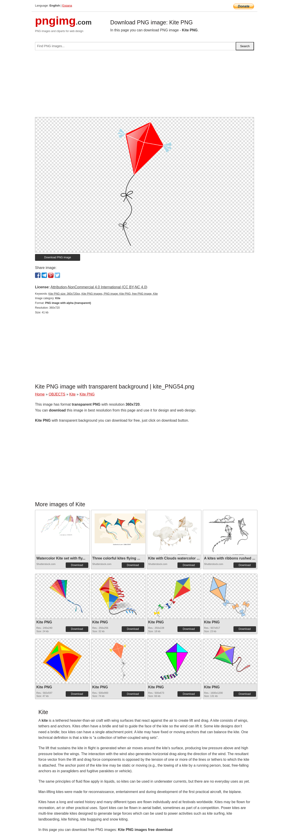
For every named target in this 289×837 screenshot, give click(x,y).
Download (77, 565)
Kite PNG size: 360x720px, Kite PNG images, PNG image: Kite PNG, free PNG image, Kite (103, 293)
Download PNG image (57, 257)
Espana (67, 5)
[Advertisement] (144, 85)
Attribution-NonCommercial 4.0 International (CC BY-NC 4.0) (98, 287)
